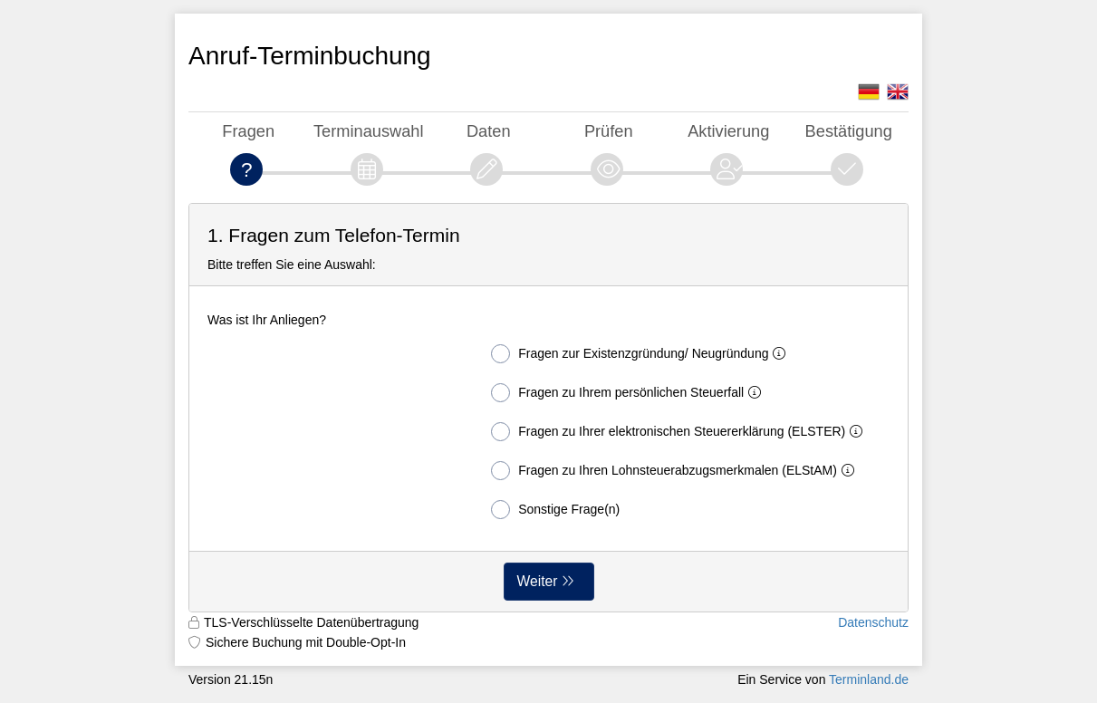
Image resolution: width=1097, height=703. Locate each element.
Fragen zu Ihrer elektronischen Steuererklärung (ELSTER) (680, 431)
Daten (489, 130)
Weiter (537, 581)
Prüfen (608, 130)
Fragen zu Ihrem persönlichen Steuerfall (629, 392)
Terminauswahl (368, 130)
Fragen (248, 130)
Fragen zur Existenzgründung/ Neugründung (642, 353)
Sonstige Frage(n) (555, 509)
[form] (548, 407)
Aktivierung (728, 130)
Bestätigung (848, 130)
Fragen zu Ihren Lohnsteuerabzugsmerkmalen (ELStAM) (676, 470)
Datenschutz (873, 622)
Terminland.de (869, 679)
